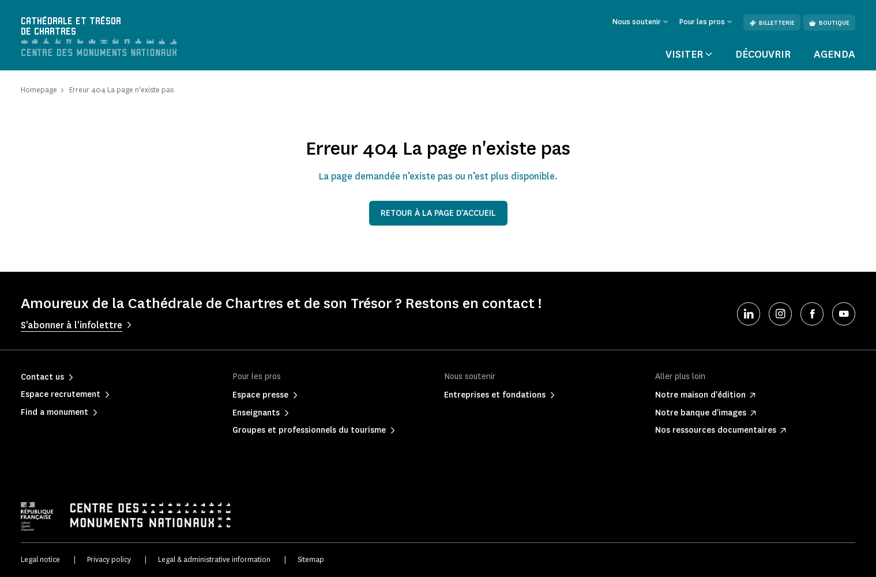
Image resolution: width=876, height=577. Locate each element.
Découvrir (763, 54)
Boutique (829, 22)
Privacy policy (109, 560)
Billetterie (772, 22)
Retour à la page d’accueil (438, 213)
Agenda (834, 54)
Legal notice (40, 560)
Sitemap (311, 560)
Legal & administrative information (214, 560)
